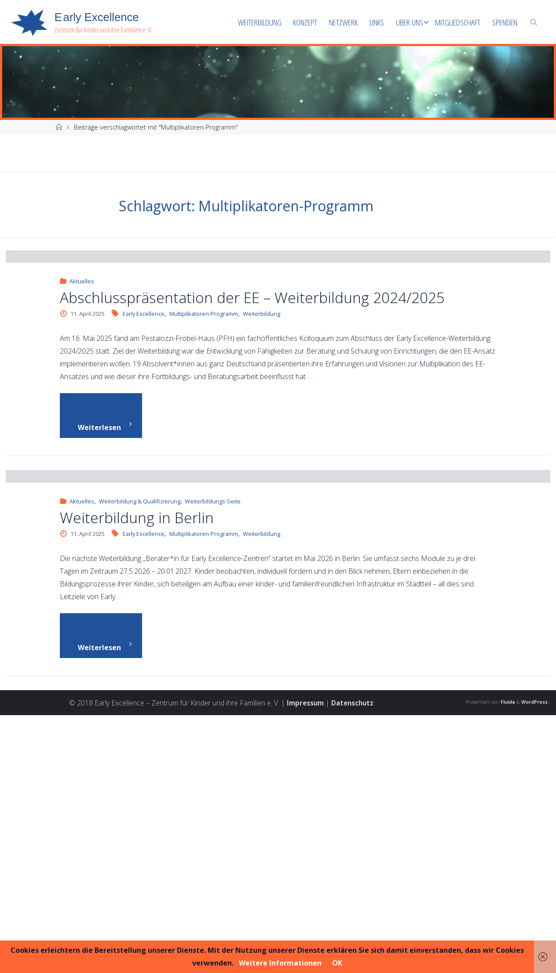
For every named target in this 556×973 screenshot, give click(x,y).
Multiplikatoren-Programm (203, 441)
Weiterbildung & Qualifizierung (139, 758)
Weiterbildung (261, 441)
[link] (534, 22)
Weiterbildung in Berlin (137, 774)
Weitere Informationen (280, 963)
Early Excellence (144, 441)
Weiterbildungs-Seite (213, 758)
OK (337, 963)
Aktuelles (82, 409)
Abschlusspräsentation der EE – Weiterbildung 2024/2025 (252, 425)
